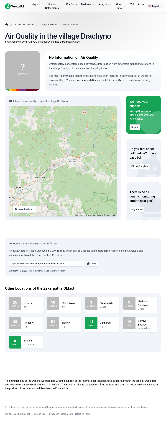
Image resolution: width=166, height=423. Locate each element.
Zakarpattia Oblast (49, 24)
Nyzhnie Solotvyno (146, 303)
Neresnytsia (108, 303)
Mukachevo (70, 303)
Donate (135, 127)
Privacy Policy (59, 271)
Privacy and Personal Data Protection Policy (69, 414)
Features (87, 4)
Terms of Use (43, 271)
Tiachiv (70, 323)
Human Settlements (54, 6)
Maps (36, 4)
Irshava (32, 303)
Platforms (71, 4)
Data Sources (80, 215)
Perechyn (32, 323)
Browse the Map (24, 209)
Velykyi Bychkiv (146, 323)
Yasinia (32, 341)
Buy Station (137, 209)
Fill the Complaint (140, 166)
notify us (119, 80)
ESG (132, 4)
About (141, 4)
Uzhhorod (108, 323)
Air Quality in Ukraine (24, 24)
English (155, 6)
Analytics (105, 4)
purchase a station (86, 80)
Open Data (121, 6)
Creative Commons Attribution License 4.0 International (73, 407)
